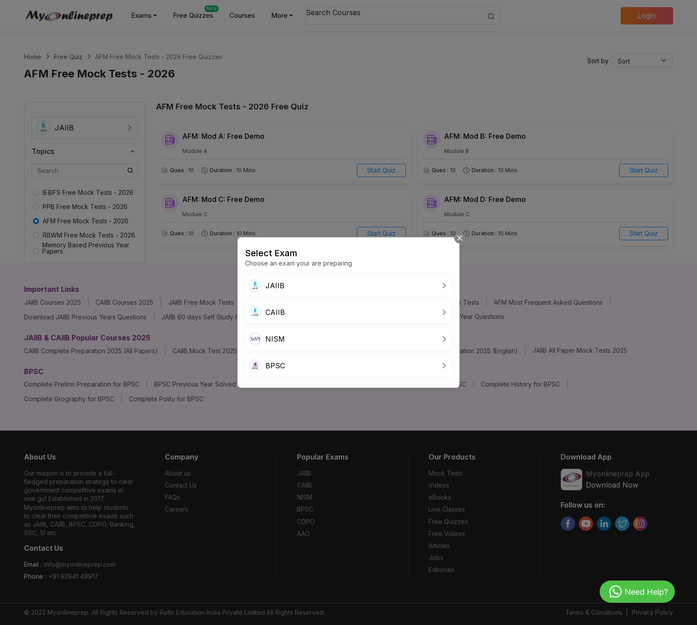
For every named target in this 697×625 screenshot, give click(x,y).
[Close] (459, 237)
